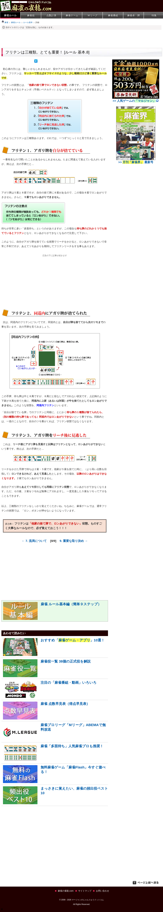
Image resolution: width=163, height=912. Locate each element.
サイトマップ (84, 891)
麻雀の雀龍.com (66, 891)
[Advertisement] (81, 38)
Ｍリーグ (92, 15)
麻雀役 (31, 15)
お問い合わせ (102, 891)
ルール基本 (28, 22)
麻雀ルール (10, 15)
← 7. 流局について (34, 541)
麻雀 (5, 22)
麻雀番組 (113, 15)
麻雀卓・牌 (133, 15)
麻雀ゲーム (72, 15)
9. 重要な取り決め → (74, 541)
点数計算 (51, 15)
